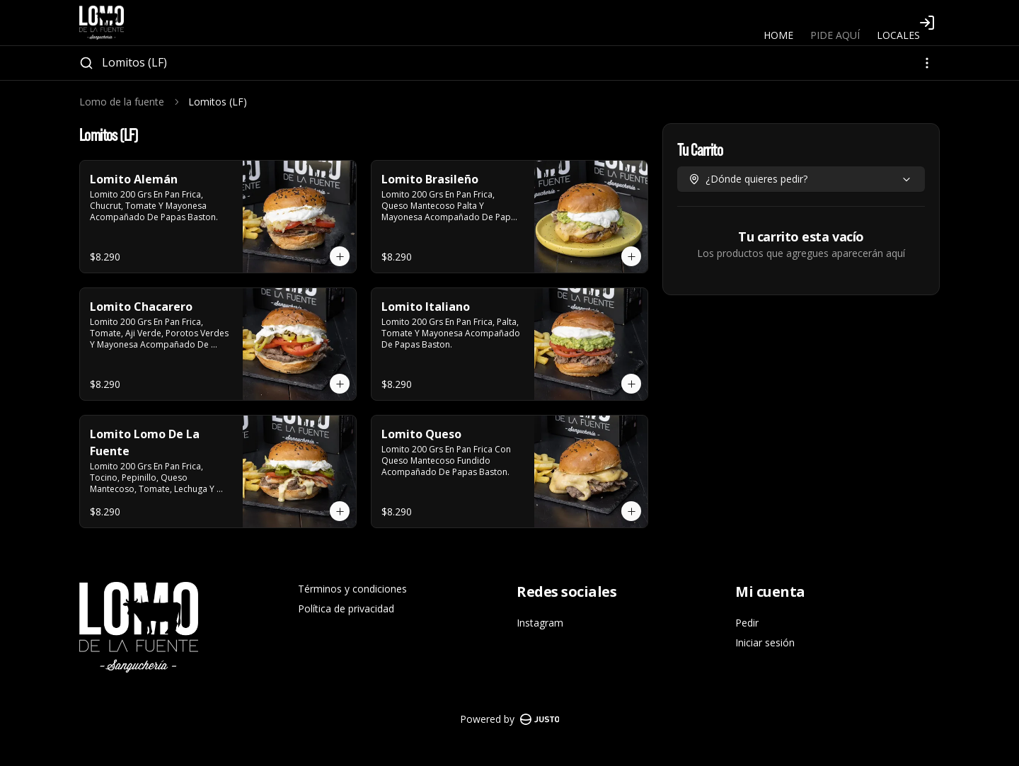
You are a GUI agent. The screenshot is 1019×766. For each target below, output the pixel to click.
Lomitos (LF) (134, 62)
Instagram (540, 622)
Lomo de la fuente (121, 101)
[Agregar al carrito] (340, 256)
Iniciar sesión (765, 642)
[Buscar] (86, 63)
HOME (778, 35)
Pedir (747, 622)
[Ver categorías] (927, 63)
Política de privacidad (346, 608)
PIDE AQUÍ (835, 35)
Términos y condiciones (352, 588)
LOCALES (898, 35)
